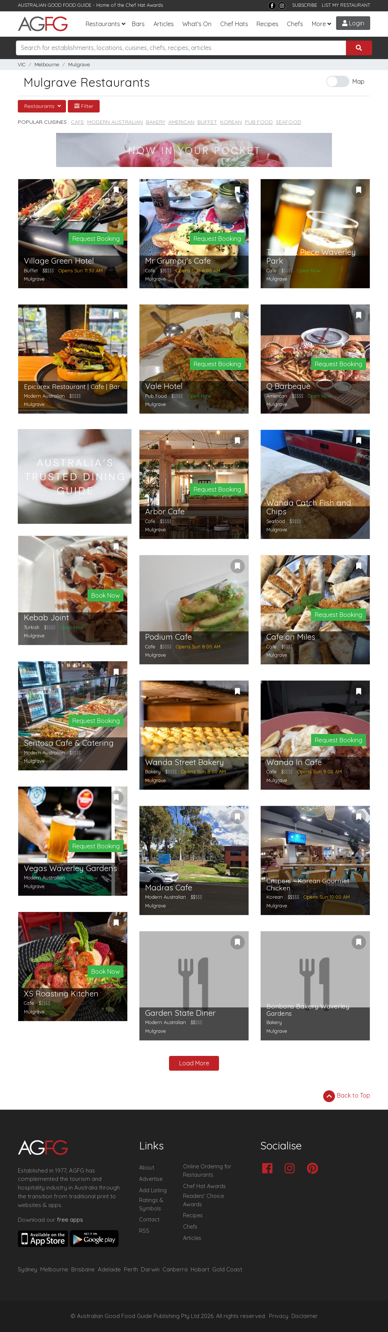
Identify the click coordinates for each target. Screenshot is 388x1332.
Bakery (155, 122)
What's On (196, 24)
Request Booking (96, 238)
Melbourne (46, 64)
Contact (149, 1219)
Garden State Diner (180, 1013)
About (146, 1167)
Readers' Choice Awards (203, 1200)
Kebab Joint (46, 617)
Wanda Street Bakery (184, 762)
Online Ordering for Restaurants (207, 1170)
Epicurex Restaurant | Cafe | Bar (72, 386)
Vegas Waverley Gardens (70, 868)
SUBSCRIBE (304, 5)
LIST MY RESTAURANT (346, 5)
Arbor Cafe (165, 511)
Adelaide (109, 1269)
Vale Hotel (164, 386)
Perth (131, 1269)
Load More (194, 1063)
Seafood (288, 122)
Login (353, 23)
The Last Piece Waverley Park (311, 256)
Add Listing (153, 1190)
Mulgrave (79, 64)
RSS (144, 1230)
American (181, 122)
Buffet (207, 122)
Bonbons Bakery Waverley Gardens (307, 1010)
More (319, 24)
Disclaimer (304, 1316)
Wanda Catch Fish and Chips (308, 507)
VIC (21, 64)
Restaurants (103, 24)
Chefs (295, 24)
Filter (83, 106)
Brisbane (83, 1269)
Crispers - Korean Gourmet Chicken (307, 884)
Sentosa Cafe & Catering (69, 743)
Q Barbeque (288, 386)
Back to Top (346, 1096)
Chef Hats (234, 24)
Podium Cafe (168, 636)
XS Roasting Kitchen (61, 993)
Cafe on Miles (290, 636)
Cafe (77, 122)
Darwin (150, 1269)
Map (358, 81)
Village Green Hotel (59, 260)
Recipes (267, 24)
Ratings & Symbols (151, 1204)
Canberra (175, 1269)
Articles (163, 24)
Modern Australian (115, 122)
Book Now (105, 595)
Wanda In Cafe (294, 762)
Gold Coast (227, 1269)
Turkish (31, 627)
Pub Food (259, 122)
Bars (138, 24)
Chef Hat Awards (144, 5)
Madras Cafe (168, 887)
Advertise (151, 1179)
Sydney (27, 1269)
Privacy (278, 1316)
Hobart (200, 1269)
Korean (231, 122)
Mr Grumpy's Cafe (178, 260)
